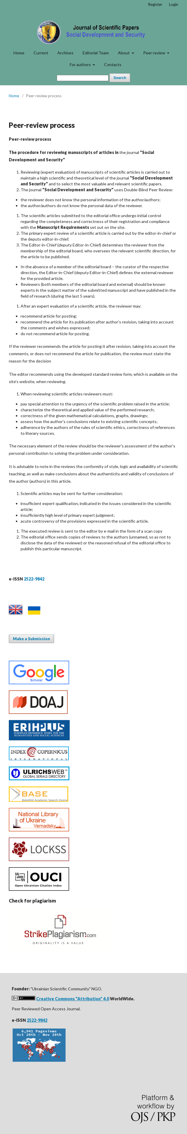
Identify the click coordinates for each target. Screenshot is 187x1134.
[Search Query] (82, 78)
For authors (81, 64)
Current (41, 52)
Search (119, 78)
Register (155, 4)
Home (19, 52)
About (124, 52)
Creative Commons (55, 998)
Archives (65, 52)
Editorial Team (96, 52)
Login (173, 4)
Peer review (154, 52)
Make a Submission (31, 638)
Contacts (112, 64)
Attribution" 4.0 (93, 998)
